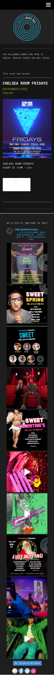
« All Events (12, 67)
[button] (48, 4)
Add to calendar (17, 184)
